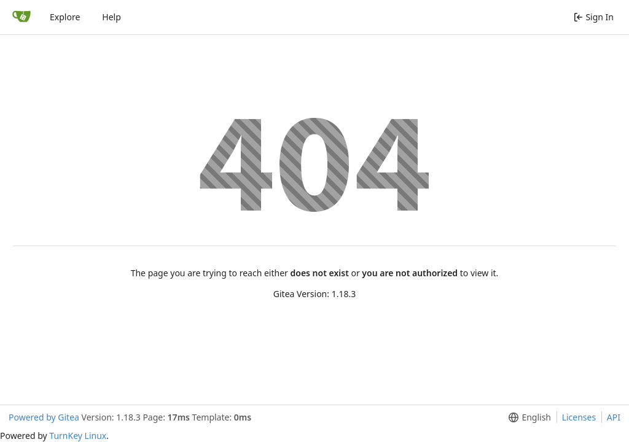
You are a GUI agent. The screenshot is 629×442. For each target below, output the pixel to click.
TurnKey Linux (77, 435)
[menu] (527, 417)
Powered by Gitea (44, 417)
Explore (65, 17)
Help (111, 17)
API (613, 417)
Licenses (579, 417)
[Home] (21, 17)
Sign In (593, 17)
